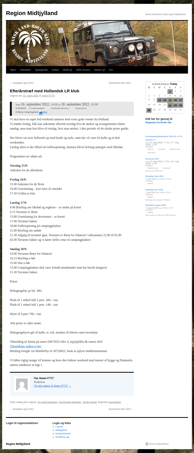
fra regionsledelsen (48, 402)
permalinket (115, 402)
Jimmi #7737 (48, 95)
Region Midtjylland (32, 13)
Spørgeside (41, 69)
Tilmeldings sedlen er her (25, 346)
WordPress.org (62, 437)
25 (149, 110)
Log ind (59, 426)
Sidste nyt (99, 69)
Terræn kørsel (89, 402)
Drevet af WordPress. (159, 444)
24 (180, 105)
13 (159, 100)
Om (111, 69)
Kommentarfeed (63, 433)
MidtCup (67, 69)
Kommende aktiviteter (70, 402)
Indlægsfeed (61, 430)
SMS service (83, 69)
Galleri (55, 69)
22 (170, 105)
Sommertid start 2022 (121, 83)
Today (173, 83)
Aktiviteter (25, 69)
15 (170, 100)
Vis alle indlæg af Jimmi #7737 (52, 385)
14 (164, 100)
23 (175, 105)
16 (175, 100)
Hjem (13, 69)
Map (45, 112)
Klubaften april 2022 (21, 83)
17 (180, 100)
